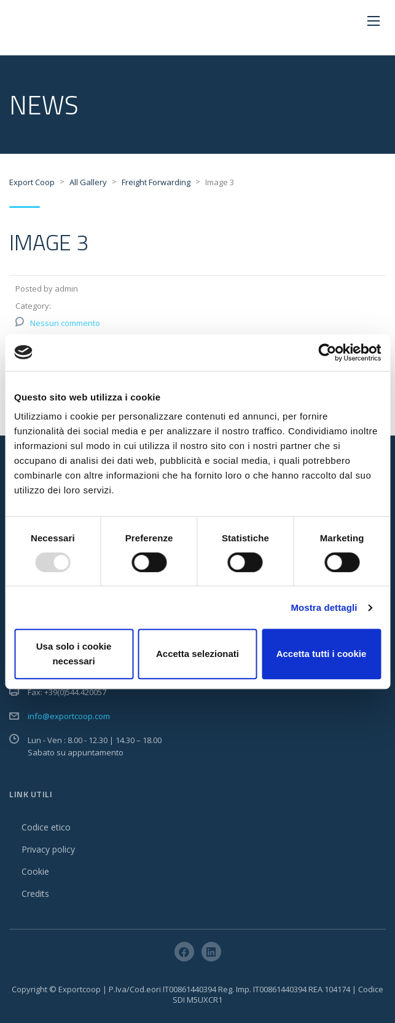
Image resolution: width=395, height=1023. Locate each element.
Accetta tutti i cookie (321, 653)
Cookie (35, 871)
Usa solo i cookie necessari (74, 653)
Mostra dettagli (324, 607)
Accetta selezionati (197, 653)
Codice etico (46, 827)
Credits (35, 893)
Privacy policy (48, 849)
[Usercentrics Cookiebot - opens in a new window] (327, 352)
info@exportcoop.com (69, 716)
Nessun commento (65, 322)
